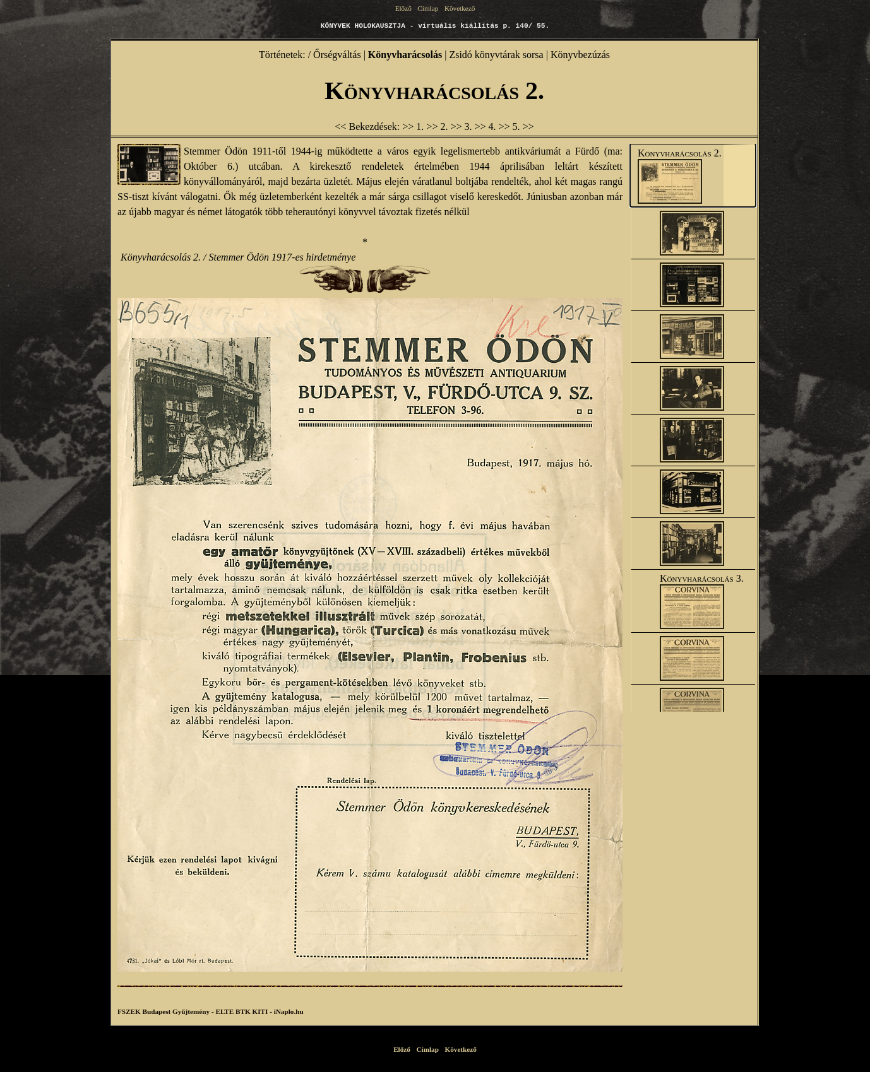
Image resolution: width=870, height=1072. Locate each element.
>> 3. (462, 126)
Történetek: (282, 54)
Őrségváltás (337, 54)
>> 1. (414, 126)
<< (340, 126)
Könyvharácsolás (405, 54)
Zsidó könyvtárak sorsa (496, 54)
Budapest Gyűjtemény (176, 1011)
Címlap (428, 8)
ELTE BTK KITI (241, 1011)
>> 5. (511, 126)
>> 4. (486, 126)
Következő (459, 8)
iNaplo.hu (289, 1011)
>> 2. (438, 126)
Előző (404, 8)
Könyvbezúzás (580, 54)
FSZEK (129, 1011)
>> (528, 126)
